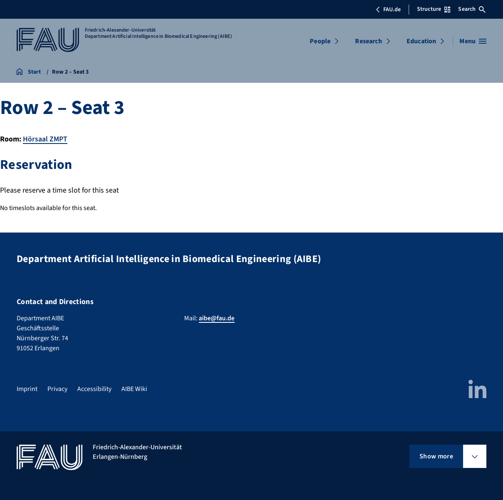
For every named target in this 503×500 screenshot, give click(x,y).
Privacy (57, 388)
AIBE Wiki (134, 388)
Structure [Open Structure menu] (433, 9)
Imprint (27, 388)
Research (368, 41)
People (320, 41)
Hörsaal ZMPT (45, 139)
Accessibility (94, 388)
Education (421, 41)
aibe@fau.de (216, 317)
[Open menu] (472, 41)
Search (472, 9)
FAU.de (388, 9)
